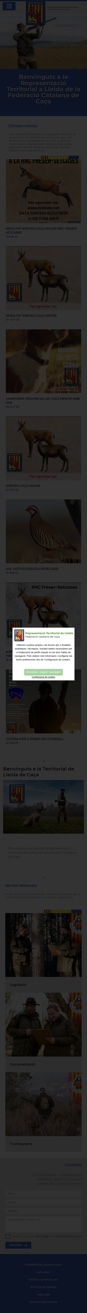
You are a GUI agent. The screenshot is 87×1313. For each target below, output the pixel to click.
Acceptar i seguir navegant (43, 662)
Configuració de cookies (43, 668)
